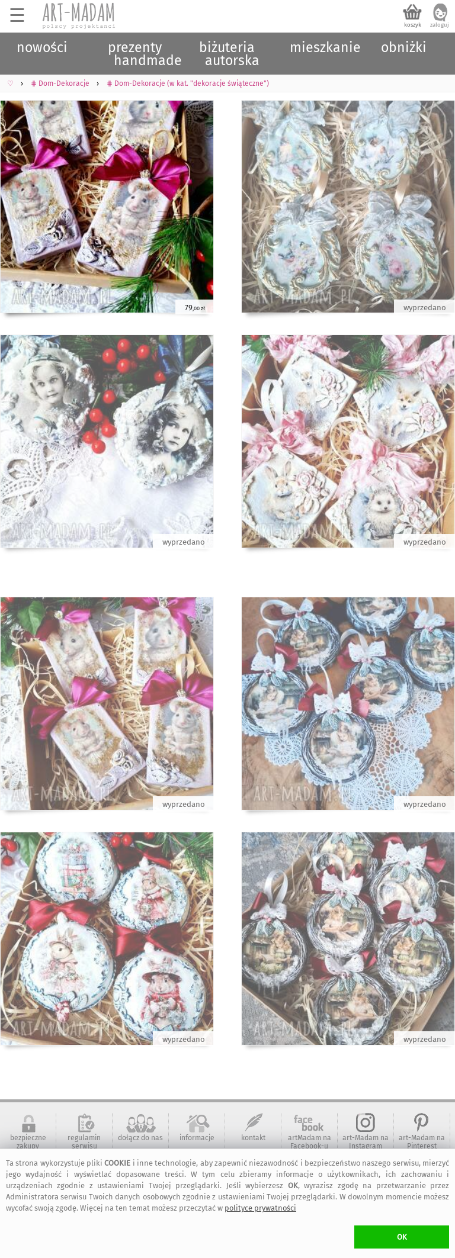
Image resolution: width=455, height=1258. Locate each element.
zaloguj (439, 24)
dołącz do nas (140, 1138)
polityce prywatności (260, 1208)
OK (402, 1237)
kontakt (253, 1138)
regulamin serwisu (84, 1142)
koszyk (412, 24)
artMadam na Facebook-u (309, 1142)
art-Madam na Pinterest (422, 1142)
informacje (197, 1138)
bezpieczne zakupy (28, 1142)
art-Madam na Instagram (365, 1142)
